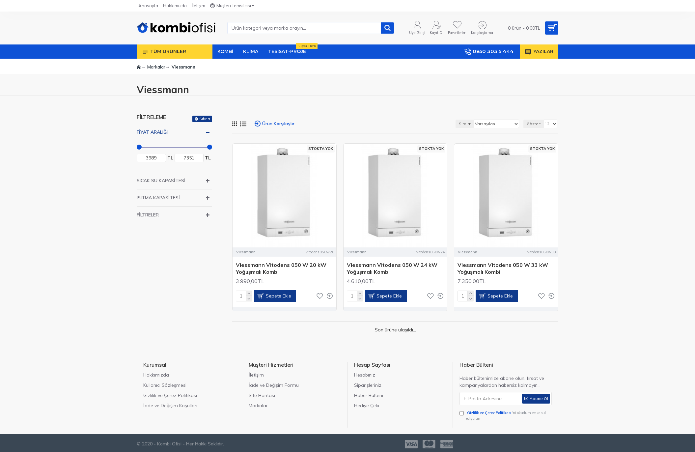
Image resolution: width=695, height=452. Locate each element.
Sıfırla (204, 118)
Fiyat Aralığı (152, 132)
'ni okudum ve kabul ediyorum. (502, 415)
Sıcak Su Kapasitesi (161, 181)
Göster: (534, 123)
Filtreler (148, 215)
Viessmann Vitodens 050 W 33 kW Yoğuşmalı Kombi (503, 268)
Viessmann (246, 252)
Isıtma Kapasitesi (158, 198)
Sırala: (465, 123)
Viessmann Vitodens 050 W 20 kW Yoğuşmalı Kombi (281, 268)
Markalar (156, 67)
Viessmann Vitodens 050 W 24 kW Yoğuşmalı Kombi (392, 268)
